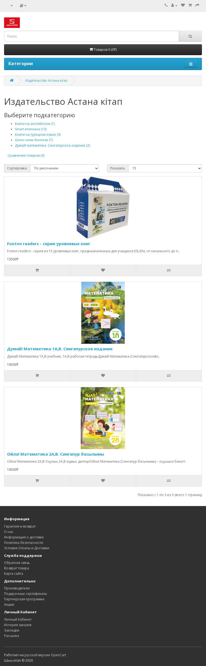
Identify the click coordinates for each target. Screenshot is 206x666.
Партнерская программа (24, 599)
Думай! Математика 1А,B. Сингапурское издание (60, 348)
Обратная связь (17, 562)
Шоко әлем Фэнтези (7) (34, 140)
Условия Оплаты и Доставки (26, 548)
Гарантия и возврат (20, 526)
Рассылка (11, 635)
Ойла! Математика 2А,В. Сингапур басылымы (55, 454)
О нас (8, 531)
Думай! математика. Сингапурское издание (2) (52, 145)
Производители (17, 588)
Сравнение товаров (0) (26, 155)
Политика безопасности (23, 542)
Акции (9, 604)
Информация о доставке (24, 537)
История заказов (17, 625)
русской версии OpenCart (45, 655)
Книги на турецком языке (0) (38, 134)
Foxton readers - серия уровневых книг (48, 243)
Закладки (11, 630)
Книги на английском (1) (35, 123)
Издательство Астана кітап (46, 80)
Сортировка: (17, 168)
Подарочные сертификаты (25, 593)
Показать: (118, 168)
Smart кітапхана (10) (30, 129)
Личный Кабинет (18, 619)
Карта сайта (13, 573)
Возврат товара (16, 568)
